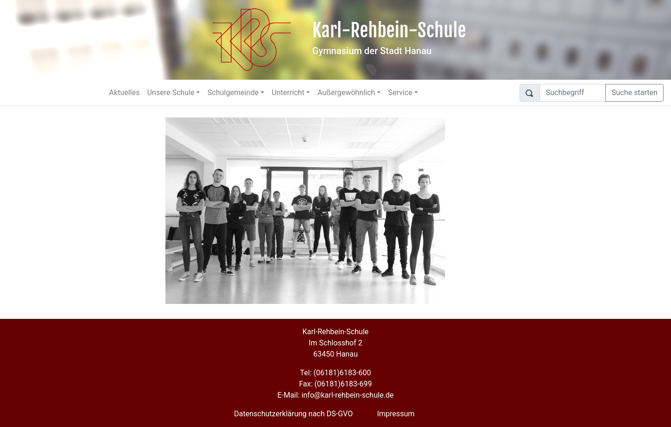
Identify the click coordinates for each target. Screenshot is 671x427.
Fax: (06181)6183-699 (335, 383)
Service (400, 92)
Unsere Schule (171, 92)
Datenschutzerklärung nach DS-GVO (293, 413)
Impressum (396, 413)
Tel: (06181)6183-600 (335, 372)
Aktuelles (124, 92)
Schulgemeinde (233, 92)
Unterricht (288, 92)
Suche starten (634, 92)
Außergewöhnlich (346, 92)
